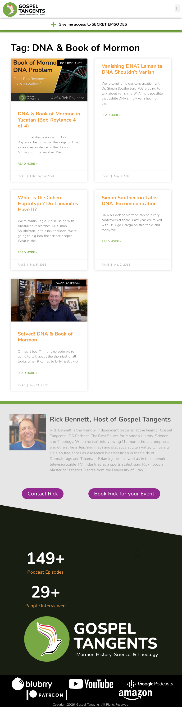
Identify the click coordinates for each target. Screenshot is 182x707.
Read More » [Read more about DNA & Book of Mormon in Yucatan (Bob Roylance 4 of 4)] (27, 164)
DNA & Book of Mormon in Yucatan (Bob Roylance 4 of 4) (49, 119)
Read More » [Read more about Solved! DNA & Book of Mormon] (27, 373)
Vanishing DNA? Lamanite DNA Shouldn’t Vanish (132, 69)
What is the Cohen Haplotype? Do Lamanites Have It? (48, 203)
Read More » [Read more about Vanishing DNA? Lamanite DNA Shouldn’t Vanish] (111, 115)
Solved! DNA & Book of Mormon (45, 337)
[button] (177, 8)
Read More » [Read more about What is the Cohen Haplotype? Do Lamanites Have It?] (27, 252)
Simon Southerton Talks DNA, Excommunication (129, 200)
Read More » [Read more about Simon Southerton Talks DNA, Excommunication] (111, 241)
